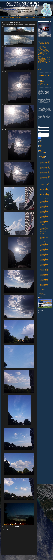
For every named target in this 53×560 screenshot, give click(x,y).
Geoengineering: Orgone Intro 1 (42, 53)
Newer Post (4, 556)
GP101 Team (40, 68)
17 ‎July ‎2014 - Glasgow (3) (44, 211)
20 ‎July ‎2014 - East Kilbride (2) (44, 183)
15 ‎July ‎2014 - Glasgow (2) (44, 221)
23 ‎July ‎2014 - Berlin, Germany (44, 171)
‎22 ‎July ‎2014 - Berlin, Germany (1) (45, 177)
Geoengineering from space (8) (44, 188)
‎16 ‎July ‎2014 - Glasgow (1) (44, 216)
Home (3, 17)
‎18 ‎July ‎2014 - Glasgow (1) (44, 207)
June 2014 (41, 289)
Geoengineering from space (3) (44, 194)
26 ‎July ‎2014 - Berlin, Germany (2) (45, 163)
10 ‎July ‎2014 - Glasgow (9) (44, 243)
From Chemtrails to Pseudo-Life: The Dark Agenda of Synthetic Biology (44, 60)
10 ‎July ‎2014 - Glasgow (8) (44, 244)
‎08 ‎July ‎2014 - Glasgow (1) (44, 260)
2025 (40, 141)
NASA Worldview (42, 17)
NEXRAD (6, 17)
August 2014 (42, 157)
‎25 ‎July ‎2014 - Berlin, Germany (44, 166)
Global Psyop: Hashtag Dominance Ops (44, 74)
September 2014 (42, 156)
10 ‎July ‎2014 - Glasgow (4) (44, 249)
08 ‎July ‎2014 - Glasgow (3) (44, 258)
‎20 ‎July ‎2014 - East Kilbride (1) (44, 184)
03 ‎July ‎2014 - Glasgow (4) (44, 274)
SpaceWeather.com (41, 81)
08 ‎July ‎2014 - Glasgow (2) (44, 259)
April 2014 (41, 292)
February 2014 (42, 294)
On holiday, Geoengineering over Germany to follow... (44, 198)
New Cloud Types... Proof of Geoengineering (42, 48)
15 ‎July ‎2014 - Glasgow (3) (44, 220)
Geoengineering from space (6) (44, 190)
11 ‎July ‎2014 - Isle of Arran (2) (44, 236)
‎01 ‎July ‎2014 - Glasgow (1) (44, 285)
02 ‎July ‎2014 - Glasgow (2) (44, 279)
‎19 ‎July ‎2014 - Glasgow (43, 200)
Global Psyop (40, 69)
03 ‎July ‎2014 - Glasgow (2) (44, 276)
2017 (40, 147)
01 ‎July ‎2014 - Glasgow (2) (44, 284)
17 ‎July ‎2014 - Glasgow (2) (44, 212)
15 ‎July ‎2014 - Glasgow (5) (44, 217)
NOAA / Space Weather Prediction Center (44, 85)
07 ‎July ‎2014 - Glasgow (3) (44, 264)
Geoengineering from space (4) (44, 193)
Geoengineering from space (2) (44, 195)
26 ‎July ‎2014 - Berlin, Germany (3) (45, 162)
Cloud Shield (33, 17)
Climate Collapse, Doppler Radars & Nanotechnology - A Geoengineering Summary (43, 43)
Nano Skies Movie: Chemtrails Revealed (44, 62)
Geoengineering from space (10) (44, 185)
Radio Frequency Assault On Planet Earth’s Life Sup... (45, 241)
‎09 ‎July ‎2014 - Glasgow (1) (44, 255)
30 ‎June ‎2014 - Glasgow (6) (44, 286)
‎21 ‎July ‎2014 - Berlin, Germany (44, 178)
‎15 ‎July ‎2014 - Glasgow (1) (44, 222)
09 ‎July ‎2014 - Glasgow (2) (44, 254)
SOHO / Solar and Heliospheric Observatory (44, 84)
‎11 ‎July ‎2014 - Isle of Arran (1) (44, 237)
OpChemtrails (40, 70)
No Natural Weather (41, 46)
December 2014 (42, 152)
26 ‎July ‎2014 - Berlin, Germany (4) (45, 161)
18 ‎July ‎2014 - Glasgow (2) (44, 206)
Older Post (34, 556)
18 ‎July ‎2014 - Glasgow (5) (44, 202)
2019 (40, 145)
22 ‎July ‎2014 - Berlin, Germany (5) (45, 172)
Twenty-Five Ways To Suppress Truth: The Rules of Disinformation (44, 58)
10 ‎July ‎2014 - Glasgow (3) (44, 250)
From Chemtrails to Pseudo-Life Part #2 (44, 61)
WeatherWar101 (40, 45)
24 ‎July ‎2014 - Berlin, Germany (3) (45, 167)
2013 (40, 297)
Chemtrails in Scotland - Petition (42, 63)
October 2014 (42, 155)
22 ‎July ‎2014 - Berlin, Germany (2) (45, 176)
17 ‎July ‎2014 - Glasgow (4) (44, 210)
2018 (40, 146)
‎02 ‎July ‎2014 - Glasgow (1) (44, 280)
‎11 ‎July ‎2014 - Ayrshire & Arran (44, 238)
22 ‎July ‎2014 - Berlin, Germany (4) (45, 173)
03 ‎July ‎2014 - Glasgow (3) (44, 275)
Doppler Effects (27, 17)
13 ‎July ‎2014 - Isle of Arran (44, 228)
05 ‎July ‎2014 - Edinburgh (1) (44, 270)
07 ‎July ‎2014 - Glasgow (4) (44, 263)
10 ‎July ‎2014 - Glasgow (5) (44, 248)
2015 (40, 150)
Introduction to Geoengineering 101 (43, 50)
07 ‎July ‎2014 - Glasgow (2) (44, 265)
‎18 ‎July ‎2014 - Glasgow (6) (44, 201)
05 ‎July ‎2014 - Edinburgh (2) (44, 269)
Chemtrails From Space (43, 233)
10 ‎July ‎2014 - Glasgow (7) (44, 245)
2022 (40, 142)
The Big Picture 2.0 (41, 54)
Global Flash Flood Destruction (42, 49)
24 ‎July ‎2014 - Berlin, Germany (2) (45, 168)
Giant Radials (12, 17)
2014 (40, 151)
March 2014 (42, 293)
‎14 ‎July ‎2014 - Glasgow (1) (44, 227)
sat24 (37, 17)
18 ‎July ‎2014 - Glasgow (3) (44, 205)
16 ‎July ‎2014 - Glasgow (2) (44, 215)
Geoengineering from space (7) (44, 189)
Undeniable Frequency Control (19, 17)
